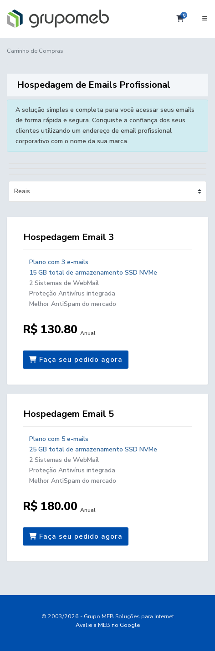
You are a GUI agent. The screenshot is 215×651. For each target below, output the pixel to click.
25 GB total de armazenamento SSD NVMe (93, 449)
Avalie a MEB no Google (108, 625)
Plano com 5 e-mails (58, 439)
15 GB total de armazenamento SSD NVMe (93, 272)
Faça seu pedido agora (76, 359)
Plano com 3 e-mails (58, 262)
